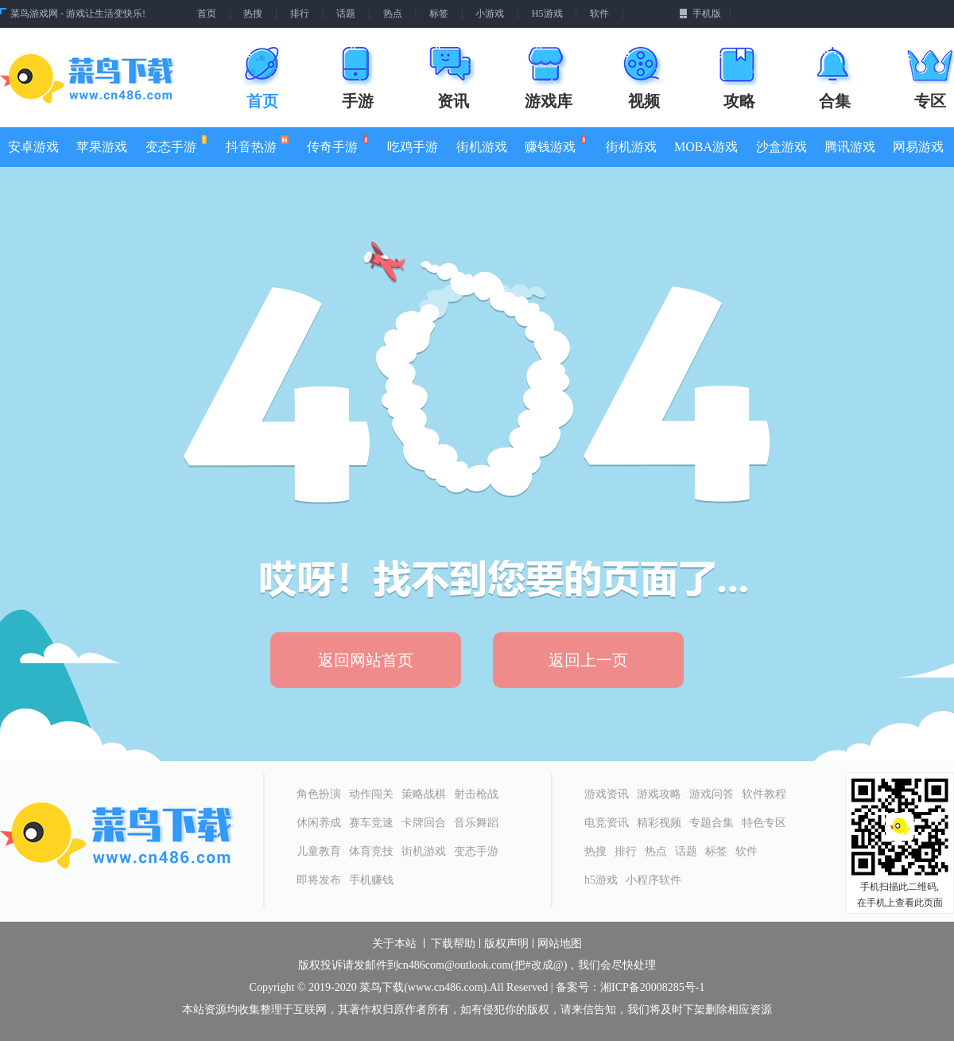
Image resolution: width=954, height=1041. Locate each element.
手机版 (700, 13)
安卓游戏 (33, 146)
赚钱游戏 (554, 144)
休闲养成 (319, 823)
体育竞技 (371, 851)
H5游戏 (547, 13)
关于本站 (394, 944)
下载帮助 (453, 944)
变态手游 (175, 144)
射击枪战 (476, 794)
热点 (392, 13)
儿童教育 (319, 851)
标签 (438, 13)
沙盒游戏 (781, 146)
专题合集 (711, 823)
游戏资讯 (606, 794)
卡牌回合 (423, 823)
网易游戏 (918, 146)
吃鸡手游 (412, 146)
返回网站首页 (365, 660)
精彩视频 (659, 823)
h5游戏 (601, 880)
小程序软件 (653, 880)
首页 (206, 13)
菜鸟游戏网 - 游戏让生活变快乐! (77, 13)
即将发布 (319, 880)
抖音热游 (257, 144)
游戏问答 (711, 794)
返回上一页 (588, 660)
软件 (599, 13)
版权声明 (506, 944)
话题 (345, 13)
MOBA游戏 (706, 146)
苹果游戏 (101, 146)
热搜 (252, 13)
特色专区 (764, 823)
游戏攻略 (659, 794)
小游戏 (489, 13)
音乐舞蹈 (476, 823)
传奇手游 (336, 144)
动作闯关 (371, 794)
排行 (299, 13)
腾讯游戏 (849, 146)
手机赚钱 (371, 880)
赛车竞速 (371, 823)
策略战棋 (423, 794)
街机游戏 (481, 146)
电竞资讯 (606, 823)
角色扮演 (319, 794)
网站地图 (559, 944)
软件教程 (764, 794)
